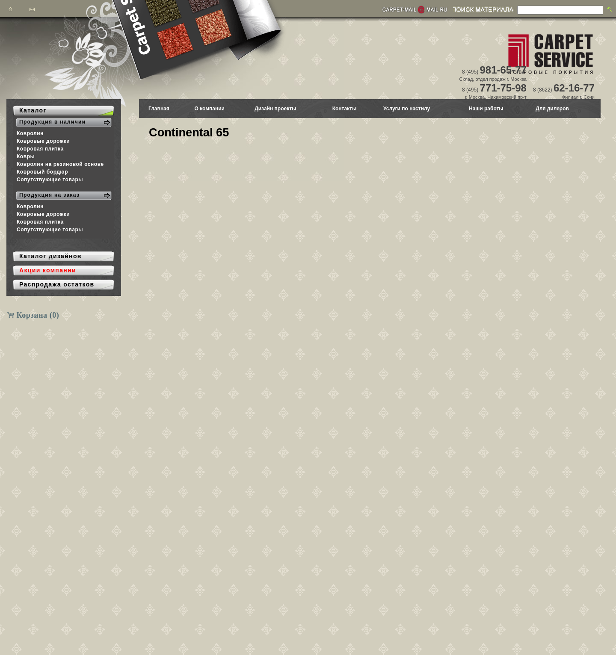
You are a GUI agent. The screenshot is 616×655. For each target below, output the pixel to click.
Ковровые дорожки (43, 141)
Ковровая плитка (40, 149)
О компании (209, 109)
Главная (158, 109)
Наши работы (486, 109)
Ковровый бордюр (42, 172)
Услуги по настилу (406, 109)
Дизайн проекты (275, 109)
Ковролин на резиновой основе (60, 164)
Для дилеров (552, 109)
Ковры (26, 156)
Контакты (344, 109)
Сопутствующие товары (50, 180)
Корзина (38, 315)
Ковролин (30, 133)
